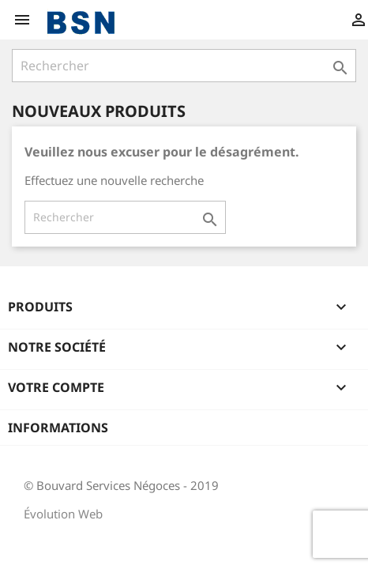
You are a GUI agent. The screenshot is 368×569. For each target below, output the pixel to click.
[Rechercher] (184, 65)
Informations (58, 427)
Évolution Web (63, 514)
